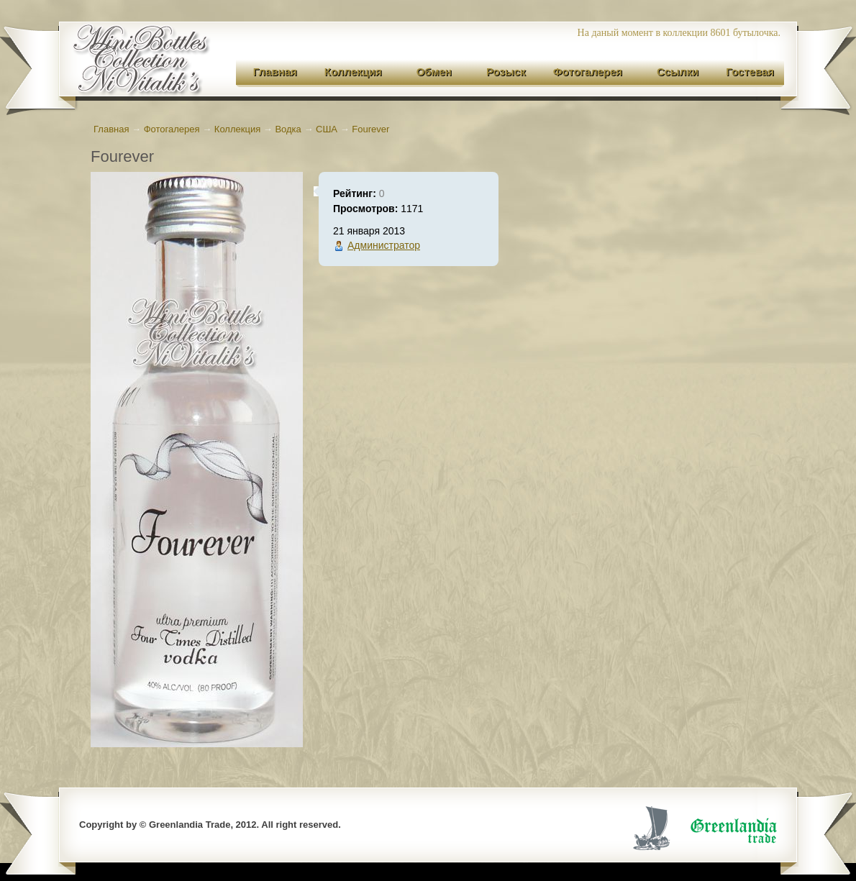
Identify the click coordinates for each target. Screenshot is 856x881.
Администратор (383, 245)
